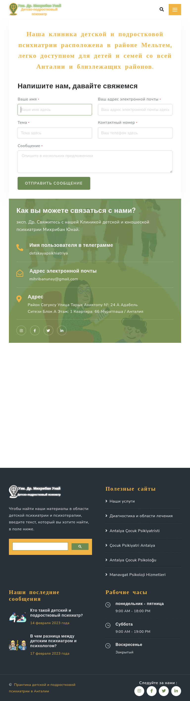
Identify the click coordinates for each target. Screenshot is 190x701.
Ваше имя (28, 99)
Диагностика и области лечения (141, 516)
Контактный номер (117, 122)
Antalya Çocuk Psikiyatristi (135, 531)
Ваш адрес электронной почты (129, 99)
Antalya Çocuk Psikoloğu (133, 560)
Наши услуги (122, 501)
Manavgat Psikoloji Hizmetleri (138, 574)
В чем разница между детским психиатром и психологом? (53, 641)
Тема (23, 122)
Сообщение (30, 146)
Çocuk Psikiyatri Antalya (132, 545)
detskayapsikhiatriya (48, 253)
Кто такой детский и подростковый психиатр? (56, 612)
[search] (40, 546)
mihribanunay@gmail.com (53, 279)
